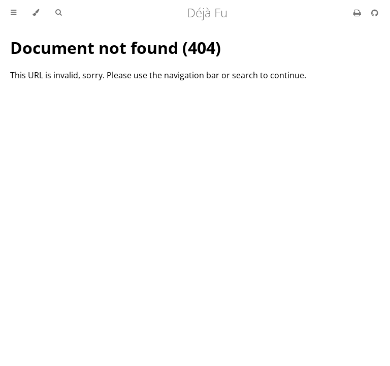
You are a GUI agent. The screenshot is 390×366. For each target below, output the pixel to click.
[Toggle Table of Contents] (13, 12)
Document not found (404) (115, 47)
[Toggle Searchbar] (58, 12)
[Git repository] (374, 12)
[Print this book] (358, 12)
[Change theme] (35, 12)
